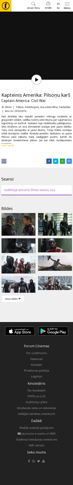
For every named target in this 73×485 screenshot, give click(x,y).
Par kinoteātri (36, 390)
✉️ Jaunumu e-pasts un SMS (36, 433)
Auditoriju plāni (36, 402)
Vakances (36, 359)
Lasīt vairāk (7, 145)
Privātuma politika (36, 370)
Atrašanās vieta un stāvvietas (36, 408)
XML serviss (36, 445)
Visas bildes (13, 298)
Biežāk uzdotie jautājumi (37, 428)
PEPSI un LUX (37, 396)
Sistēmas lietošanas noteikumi (36, 439)
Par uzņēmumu (36, 353)
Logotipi (36, 376)
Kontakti (36, 365)
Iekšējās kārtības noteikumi (36, 414)
